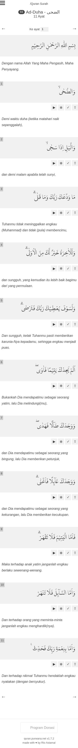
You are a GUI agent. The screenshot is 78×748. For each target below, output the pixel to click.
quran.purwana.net (35, 738)
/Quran (34, 3)
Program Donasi (39, 727)
